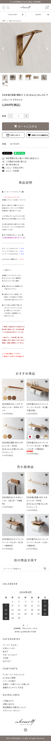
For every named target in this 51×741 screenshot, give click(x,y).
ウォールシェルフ (15, 21)
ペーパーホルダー (10, 645)
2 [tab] (27, 625)
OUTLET (7, 661)
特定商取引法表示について (14, 707)
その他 (5, 658)
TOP (4, 21)
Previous (4, 605)
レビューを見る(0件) (12, 167)
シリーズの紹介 (9, 681)
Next (47, 605)
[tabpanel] (25, 47)
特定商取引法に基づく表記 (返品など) (20, 158)
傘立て (6, 651)
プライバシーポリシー (12, 710)
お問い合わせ (13, 135)
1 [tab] (23, 625)
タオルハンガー (9, 648)
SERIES (38, 14)
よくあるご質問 (9, 677)
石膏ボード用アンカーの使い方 (16, 684)
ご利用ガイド (8, 700)
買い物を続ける (10, 164)
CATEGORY (12, 14)
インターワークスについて (14, 674)
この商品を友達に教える (14, 161)
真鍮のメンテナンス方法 (13, 687)
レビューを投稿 (10, 170)
